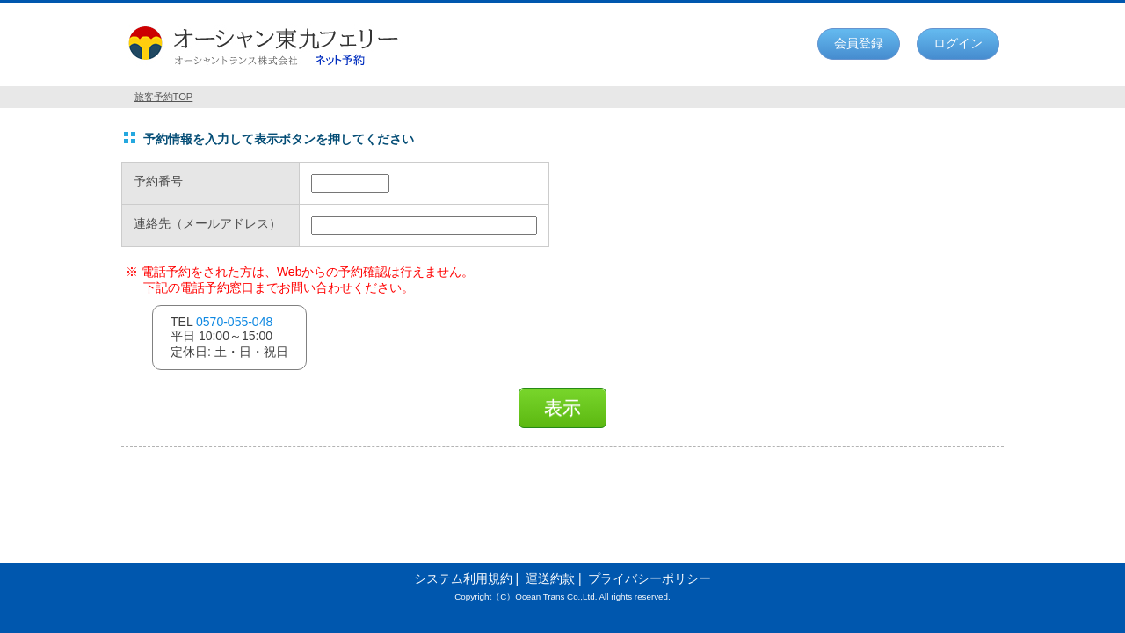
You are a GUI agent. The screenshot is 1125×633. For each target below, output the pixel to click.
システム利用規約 (463, 578)
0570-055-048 (234, 322)
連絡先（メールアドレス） (207, 223)
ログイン (958, 43)
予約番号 (158, 181)
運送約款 (550, 578)
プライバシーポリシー (649, 578)
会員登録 (858, 43)
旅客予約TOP (163, 96)
